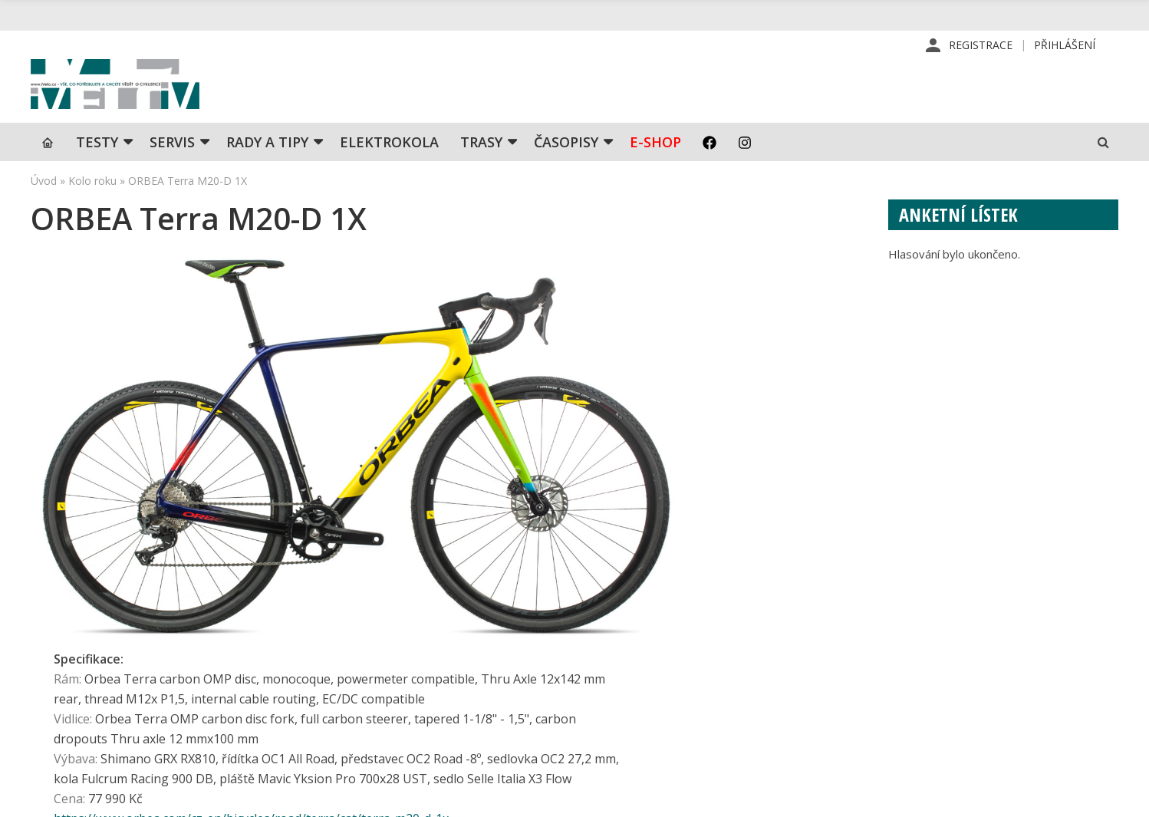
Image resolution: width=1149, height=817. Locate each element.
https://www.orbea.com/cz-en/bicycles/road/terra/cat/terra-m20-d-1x (481, 445)
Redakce (657, 616)
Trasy (481, 172)
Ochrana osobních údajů (697, 738)
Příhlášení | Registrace (952, 616)
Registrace (980, 45)
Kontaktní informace (944, 640)
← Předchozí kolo (81, 512)
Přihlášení (1064, 45)
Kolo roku (92, 211)
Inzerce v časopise (683, 665)
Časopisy (566, 172)
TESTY (97, 172)
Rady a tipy (267, 172)
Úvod (44, 211)
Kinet (1103, 797)
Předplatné (663, 640)
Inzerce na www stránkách (704, 689)
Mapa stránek (928, 665)
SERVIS (172, 172)
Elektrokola (389, 172)
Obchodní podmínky (686, 714)
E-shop (655, 172)
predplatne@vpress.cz (467, 702)
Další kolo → (821, 512)
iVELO (161, 100)
